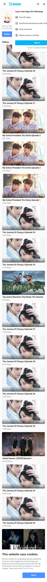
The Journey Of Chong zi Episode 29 (19, 265)
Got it (33, 575)
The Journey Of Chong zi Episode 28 (19, 361)
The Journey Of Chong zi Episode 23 (19, 523)
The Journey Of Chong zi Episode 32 (19, 71)
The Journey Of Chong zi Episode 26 (19, 394)
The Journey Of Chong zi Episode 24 (19, 490)
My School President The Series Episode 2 (21, 168)
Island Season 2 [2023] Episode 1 (17, 458)
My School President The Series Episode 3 (21, 135)
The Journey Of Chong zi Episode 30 (19, 232)
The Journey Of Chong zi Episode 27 (19, 329)
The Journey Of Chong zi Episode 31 (19, 103)
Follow (7, 34)
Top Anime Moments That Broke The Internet (23, 297)
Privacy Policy (27, 568)
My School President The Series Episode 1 (21, 200)
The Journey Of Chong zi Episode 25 (19, 426)
